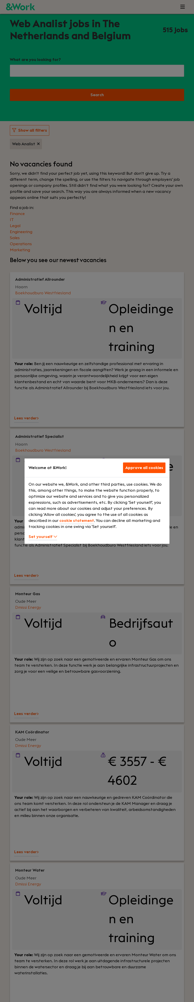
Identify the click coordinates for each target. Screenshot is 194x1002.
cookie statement (76, 521)
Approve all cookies (144, 468)
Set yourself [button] (43, 537)
